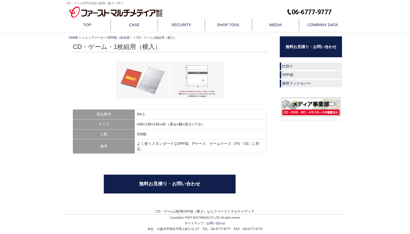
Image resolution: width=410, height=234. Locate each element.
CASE (134, 24)
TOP (87, 24)
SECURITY (181, 24)
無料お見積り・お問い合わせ (169, 183)
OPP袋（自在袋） (120, 37)
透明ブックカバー (296, 83)
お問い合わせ (216, 223)
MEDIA (275, 24)
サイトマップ (194, 223)
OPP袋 (287, 75)
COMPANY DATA (323, 24)
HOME (73, 37)
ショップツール (93, 37)
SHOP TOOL (228, 24)
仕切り (287, 66)
